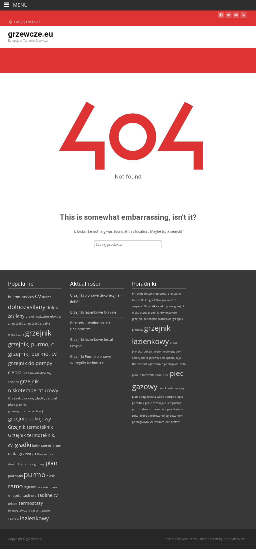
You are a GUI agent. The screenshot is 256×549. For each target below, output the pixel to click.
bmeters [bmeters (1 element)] (137, 293)
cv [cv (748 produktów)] (38, 295)
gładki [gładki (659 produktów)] (23, 444)
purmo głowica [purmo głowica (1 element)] (142, 409)
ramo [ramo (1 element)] (156, 409)
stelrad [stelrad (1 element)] (144, 415)
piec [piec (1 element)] (165, 375)
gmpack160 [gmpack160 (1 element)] (139, 306)
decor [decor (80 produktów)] (46, 297)
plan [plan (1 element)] (135, 396)
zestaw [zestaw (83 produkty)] (13, 519)
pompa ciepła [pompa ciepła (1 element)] (174, 396)
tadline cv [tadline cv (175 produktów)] (48, 495)
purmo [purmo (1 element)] (177, 403)
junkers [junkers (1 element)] (147, 351)
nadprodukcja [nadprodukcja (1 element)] (171, 358)
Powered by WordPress (181, 539)
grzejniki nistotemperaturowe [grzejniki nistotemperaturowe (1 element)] (152, 319)
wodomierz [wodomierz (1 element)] (162, 422)
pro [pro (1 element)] (147, 403)
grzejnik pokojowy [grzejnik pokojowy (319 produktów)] (29, 418)
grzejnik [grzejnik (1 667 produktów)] (38, 333)
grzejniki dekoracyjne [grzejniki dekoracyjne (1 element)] (162, 312)
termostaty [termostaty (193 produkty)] (30, 503)
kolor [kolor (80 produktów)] (36, 445)
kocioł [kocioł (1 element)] (158, 351)
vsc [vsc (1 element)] (152, 422)
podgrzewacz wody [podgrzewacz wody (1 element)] (151, 396)
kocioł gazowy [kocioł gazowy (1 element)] (171, 351)
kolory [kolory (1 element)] (136, 358)
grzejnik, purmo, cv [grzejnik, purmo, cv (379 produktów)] (32, 353)
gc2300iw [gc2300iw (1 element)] (155, 300)
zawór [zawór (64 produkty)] (46, 510)
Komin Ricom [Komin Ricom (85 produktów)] (51, 445)
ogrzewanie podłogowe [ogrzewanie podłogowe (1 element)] (163, 364)
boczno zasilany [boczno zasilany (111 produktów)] (21, 296)
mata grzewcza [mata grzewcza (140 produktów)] (22, 453)
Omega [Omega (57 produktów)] (42, 454)
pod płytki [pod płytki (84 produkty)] (15, 476)
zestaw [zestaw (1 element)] (175, 422)
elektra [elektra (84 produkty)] (55, 316)
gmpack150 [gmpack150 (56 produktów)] (15, 323)
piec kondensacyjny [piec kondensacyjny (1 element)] (171, 388)
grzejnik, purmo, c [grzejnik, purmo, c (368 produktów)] (31, 344)
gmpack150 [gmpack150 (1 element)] (169, 300)
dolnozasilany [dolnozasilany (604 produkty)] (27, 307)
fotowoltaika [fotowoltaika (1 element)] (140, 300)
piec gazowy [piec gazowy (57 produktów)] (36, 464)
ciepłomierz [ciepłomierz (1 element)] (161, 293)
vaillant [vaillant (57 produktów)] (35, 510)
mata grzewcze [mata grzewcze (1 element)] (151, 358)
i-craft (214, 539)
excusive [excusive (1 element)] (176, 293)
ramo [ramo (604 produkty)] (15, 486)
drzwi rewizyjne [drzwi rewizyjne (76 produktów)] (37, 316)
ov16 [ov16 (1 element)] (183, 364)
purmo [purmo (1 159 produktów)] (35, 474)
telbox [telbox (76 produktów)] (13, 503)
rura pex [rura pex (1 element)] (166, 409)
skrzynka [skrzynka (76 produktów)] (15, 495)
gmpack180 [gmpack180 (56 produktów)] (31, 323)
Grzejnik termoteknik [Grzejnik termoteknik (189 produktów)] (30, 427)
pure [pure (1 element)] (168, 403)
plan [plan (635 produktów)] (52, 463)
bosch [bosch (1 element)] (148, 293)
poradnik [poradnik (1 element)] (138, 403)
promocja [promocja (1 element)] (157, 403)
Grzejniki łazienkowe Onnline (93, 312)
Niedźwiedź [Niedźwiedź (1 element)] (139, 364)
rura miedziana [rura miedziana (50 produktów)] (47, 487)
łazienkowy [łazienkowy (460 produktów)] (34, 518)
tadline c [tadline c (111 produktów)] (29, 495)
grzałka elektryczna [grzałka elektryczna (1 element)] (160, 306)
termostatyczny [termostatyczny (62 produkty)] (19, 510)
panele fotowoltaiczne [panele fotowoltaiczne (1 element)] (147, 375)
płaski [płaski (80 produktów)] (51, 476)
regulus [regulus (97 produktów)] (30, 487)
